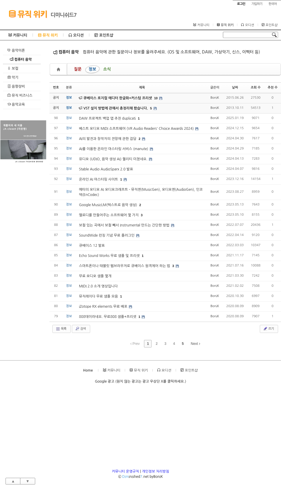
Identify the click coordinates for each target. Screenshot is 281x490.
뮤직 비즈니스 (19, 95)
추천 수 (273, 87)
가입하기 (256, 4)
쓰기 (268, 328)
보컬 (12, 68)
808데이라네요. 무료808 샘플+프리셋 (108, 316)
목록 (61, 329)
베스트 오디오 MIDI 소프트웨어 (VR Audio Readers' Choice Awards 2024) (137, 128)
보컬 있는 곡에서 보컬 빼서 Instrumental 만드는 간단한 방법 (124, 225)
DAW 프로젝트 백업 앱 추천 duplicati (108, 118)
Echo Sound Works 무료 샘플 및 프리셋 (109, 255)
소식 (107, 69)
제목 (142, 87)
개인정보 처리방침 (155, 471)
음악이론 (16, 50)
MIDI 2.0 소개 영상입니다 (98, 286)
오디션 (247, 25)
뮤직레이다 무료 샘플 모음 (99, 296)
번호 (56, 87)
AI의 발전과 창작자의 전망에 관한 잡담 (108, 138)
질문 (77, 69)
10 (156, 98)
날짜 (235, 87)
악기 (12, 77)
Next (195, 344)
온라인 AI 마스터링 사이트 (99, 179)
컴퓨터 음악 (21, 59)
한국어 (272, 4)
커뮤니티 (201, 25)
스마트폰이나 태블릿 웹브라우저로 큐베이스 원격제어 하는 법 (125, 266)
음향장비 (16, 86)
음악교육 (16, 104)
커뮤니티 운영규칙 (125, 471)
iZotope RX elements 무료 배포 (103, 306)
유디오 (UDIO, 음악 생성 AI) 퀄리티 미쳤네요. (113, 159)
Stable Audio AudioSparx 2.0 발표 (106, 169)
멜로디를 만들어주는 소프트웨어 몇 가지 (109, 215)
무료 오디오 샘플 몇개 (95, 276)
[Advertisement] (23, 251)
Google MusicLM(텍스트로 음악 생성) (108, 205)
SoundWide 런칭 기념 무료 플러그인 (107, 235)
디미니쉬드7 (64, 15)
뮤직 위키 (27, 14)
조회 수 (256, 87)
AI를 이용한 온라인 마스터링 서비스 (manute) (114, 149)
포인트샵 (270, 25)
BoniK (214, 97)
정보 (92, 69)
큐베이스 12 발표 (92, 245)
